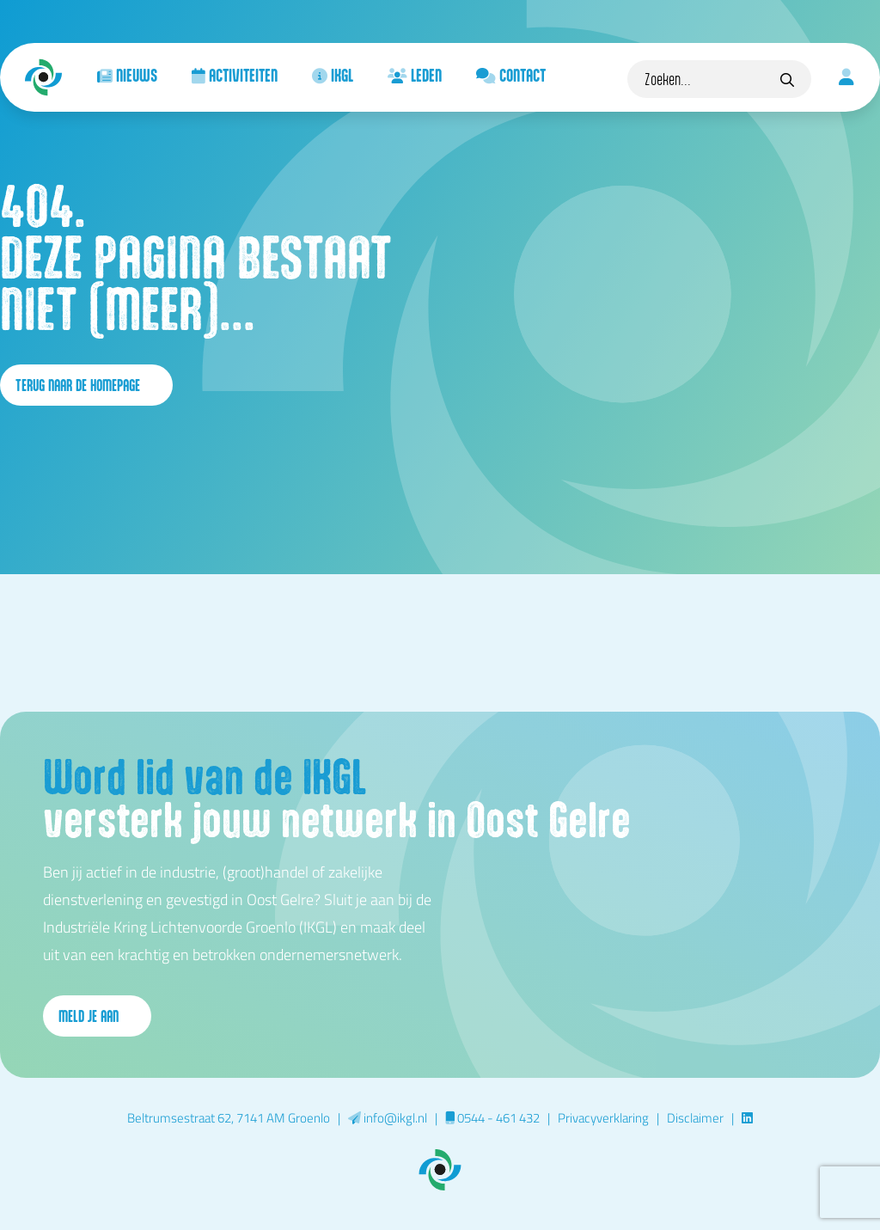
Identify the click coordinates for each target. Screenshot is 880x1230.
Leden (415, 74)
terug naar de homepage (86, 385)
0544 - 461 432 (492, 1117)
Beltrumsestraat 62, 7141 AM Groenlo (228, 1117)
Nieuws (127, 74)
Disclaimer (695, 1117)
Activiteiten (235, 74)
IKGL (332, 74)
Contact (511, 74)
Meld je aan (97, 1016)
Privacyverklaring (603, 1117)
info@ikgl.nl (387, 1117)
